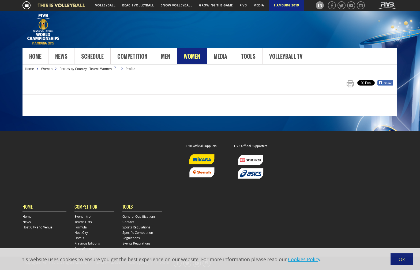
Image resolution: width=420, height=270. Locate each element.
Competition (132, 57)
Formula (80, 227)
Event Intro (82, 216)
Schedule (92, 57)
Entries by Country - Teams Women (85, 68)
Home (35, 57)
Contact (128, 222)
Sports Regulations (136, 227)
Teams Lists (83, 222)
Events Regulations (136, 243)
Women (192, 57)
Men (165, 57)
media (258, 5)
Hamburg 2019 (286, 5)
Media (220, 57)
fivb (243, 5)
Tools (248, 57)
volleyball (105, 5)
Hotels (79, 238)
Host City (81, 232)
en (320, 5)
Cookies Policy (304, 259)
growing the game (216, 5)
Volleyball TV (286, 57)
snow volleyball (176, 5)
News (61, 57)
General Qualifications (139, 216)
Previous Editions (87, 243)
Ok (402, 259)
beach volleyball (138, 5)
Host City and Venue (37, 227)
